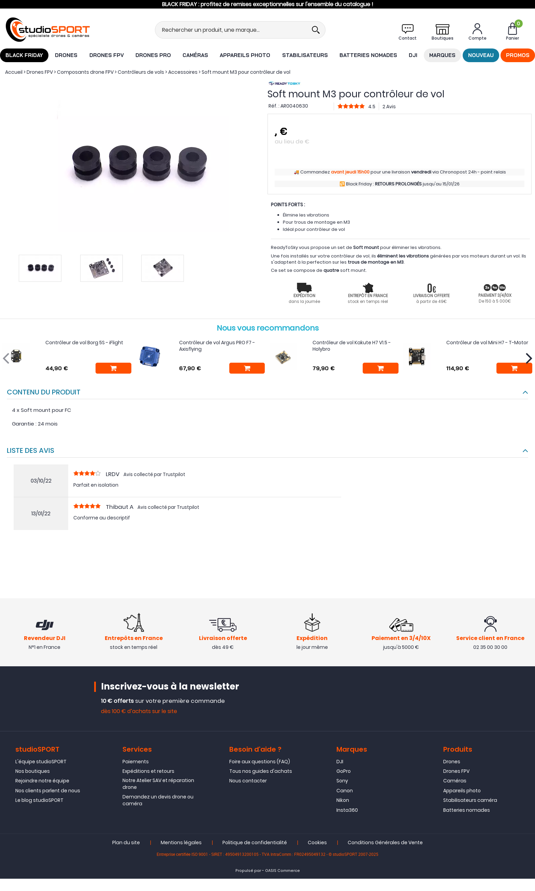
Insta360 (347, 810)
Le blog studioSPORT (39, 800)
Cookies (317, 843)
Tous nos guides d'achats (260, 771)
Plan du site (126, 843)
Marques (442, 55)
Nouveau (481, 55)
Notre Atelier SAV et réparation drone (158, 785)
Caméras (195, 55)
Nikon (342, 800)
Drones (66, 55)
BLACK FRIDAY (24, 55)
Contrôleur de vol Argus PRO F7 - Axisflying (217, 346)
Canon (344, 791)
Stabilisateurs (305, 55)
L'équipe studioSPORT (41, 762)
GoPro (343, 771)
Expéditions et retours (148, 771)
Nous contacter (248, 781)
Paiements (135, 762)
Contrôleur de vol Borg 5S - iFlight (84, 342)
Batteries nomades (368, 55)
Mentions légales (181, 843)
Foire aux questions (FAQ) (259, 762)
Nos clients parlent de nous (47, 791)
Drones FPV (106, 55)
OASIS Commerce (282, 871)
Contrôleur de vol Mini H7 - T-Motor (487, 342)
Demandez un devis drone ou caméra (157, 801)
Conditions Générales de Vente (385, 843)
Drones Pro (153, 55)
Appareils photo (245, 55)
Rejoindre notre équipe (42, 781)
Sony (342, 781)
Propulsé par (248, 871)
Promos (518, 55)
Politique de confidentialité (254, 843)
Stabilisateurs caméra (470, 800)
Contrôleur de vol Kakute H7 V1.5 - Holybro (352, 346)
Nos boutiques (32, 771)
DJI (413, 55)
